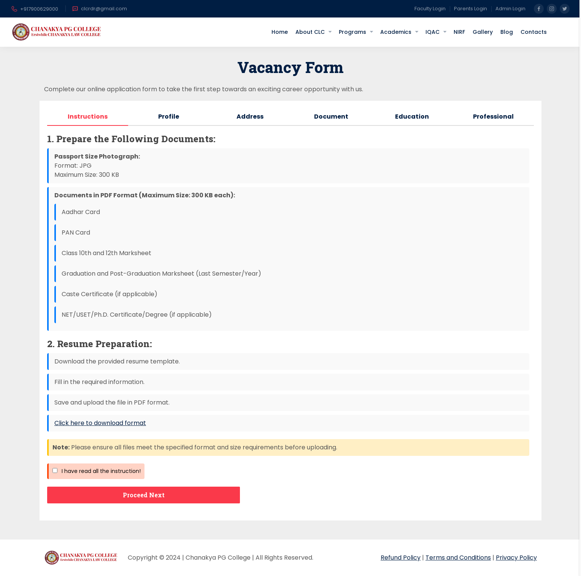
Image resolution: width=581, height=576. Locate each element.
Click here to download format (100, 423)
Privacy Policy (516, 557)
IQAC (432, 32)
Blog (506, 32)
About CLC (310, 32)
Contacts (534, 32)
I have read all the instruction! (96, 471)
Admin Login (510, 8)
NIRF (459, 32)
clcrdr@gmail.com (99, 8)
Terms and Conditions (458, 557)
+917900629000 (34, 9)
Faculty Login (430, 8)
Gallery (483, 32)
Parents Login (470, 8)
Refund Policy (401, 557)
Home (279, 32)
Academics (395, 32)
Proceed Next (144, 495)
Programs (352, 32)
